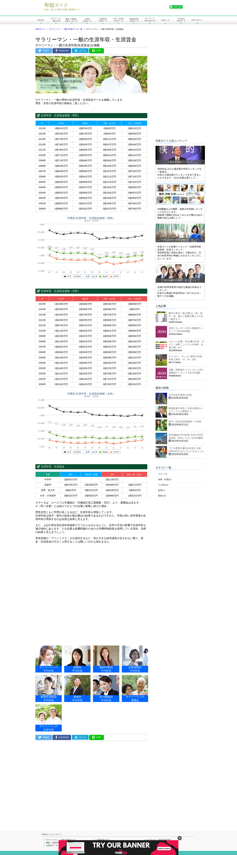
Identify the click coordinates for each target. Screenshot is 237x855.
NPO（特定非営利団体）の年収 (185, 421)
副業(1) (161, 490)
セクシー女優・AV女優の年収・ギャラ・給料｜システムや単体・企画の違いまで (186, 344)
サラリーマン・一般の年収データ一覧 (65, 29)
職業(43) (162, 495)
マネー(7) (162, 474)
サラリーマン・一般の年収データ (61, 840)
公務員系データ (103, 840)
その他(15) (163, 485)
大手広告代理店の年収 (180, 395)
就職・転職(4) (164, 479)
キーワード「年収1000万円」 (159, 840)
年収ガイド (40, 29)
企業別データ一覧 (54, 845)
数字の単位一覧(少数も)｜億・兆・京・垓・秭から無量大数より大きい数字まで (187, 316)
